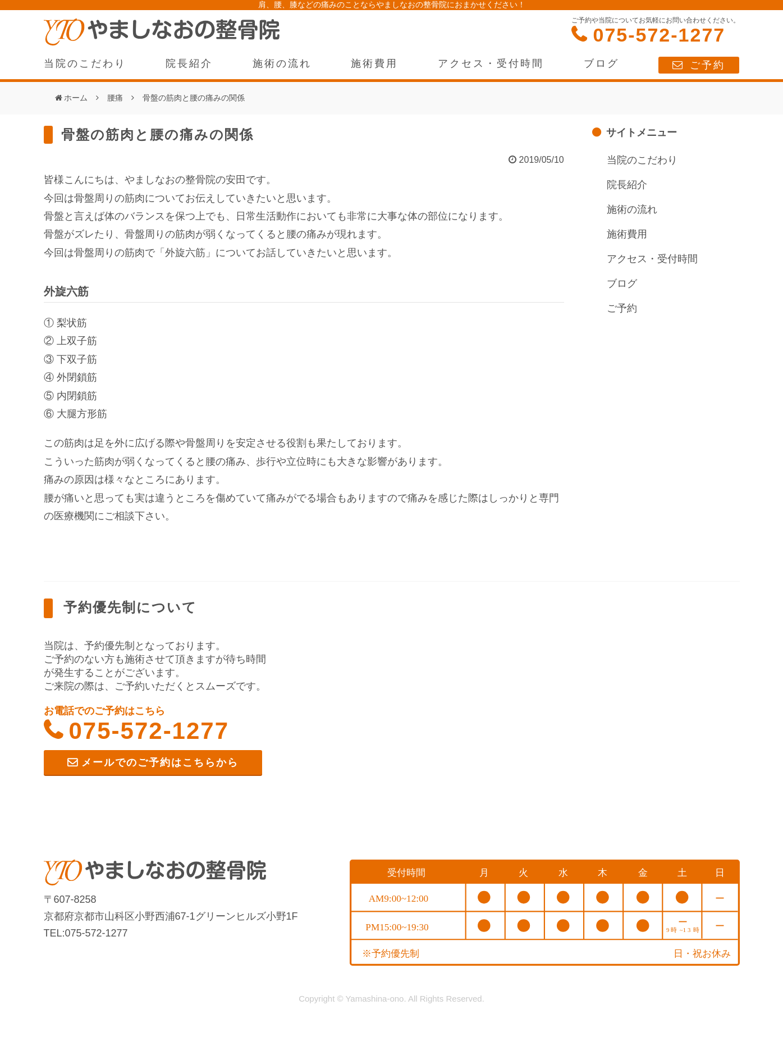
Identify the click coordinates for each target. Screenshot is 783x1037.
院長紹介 (189, 63)
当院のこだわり (85, 63)
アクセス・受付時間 (491, 63)
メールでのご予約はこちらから (160, 762)
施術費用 (374, 63)
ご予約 (707, 65)
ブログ (601, 63)
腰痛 (115, 97)
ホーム (76, 97)
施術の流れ (282, 63)
